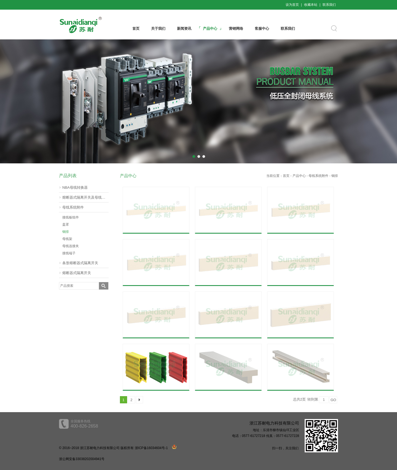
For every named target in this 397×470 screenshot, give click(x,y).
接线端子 (69, 253)
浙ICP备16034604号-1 (151, 448)
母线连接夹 (70, 246)
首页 (136, 28)
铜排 (65, 232)
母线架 (67, 239)
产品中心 (210, 28)
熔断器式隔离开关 (76, 273)
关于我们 (158, 28)
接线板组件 (70, 217)
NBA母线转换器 (75, 187)
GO (333, 400)
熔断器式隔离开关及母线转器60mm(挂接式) (85, 197)
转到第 (312, 399)
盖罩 (65, 224)
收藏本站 (310, 5)
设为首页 (292, 5)
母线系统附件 (73, 207)
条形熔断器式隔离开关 (80, 263)
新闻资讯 (184, 28)
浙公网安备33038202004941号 (81, 459)
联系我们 (329, 5)
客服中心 (262, 28)
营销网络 (236, 28)
